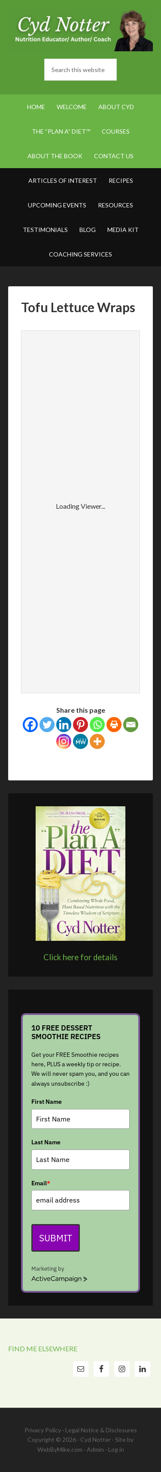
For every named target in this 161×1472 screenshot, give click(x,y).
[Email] (130, 724)
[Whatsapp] (97, 724)
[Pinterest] (80, 724)
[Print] (114, 724)
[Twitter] (47, 724)
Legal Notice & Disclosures (101, 1430)
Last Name (46, 1142)
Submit (55, 1238)
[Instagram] (63, 741)
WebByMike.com (59, 1449)
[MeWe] (80, 741)
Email (40, 1183)
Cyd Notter (80, 30)
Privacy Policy (42, 1430)
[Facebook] (30, 724)
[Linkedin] (63, 724)
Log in (116, 1449)
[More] (97, 741)
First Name (46, 1102)
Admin (95, 1449)
